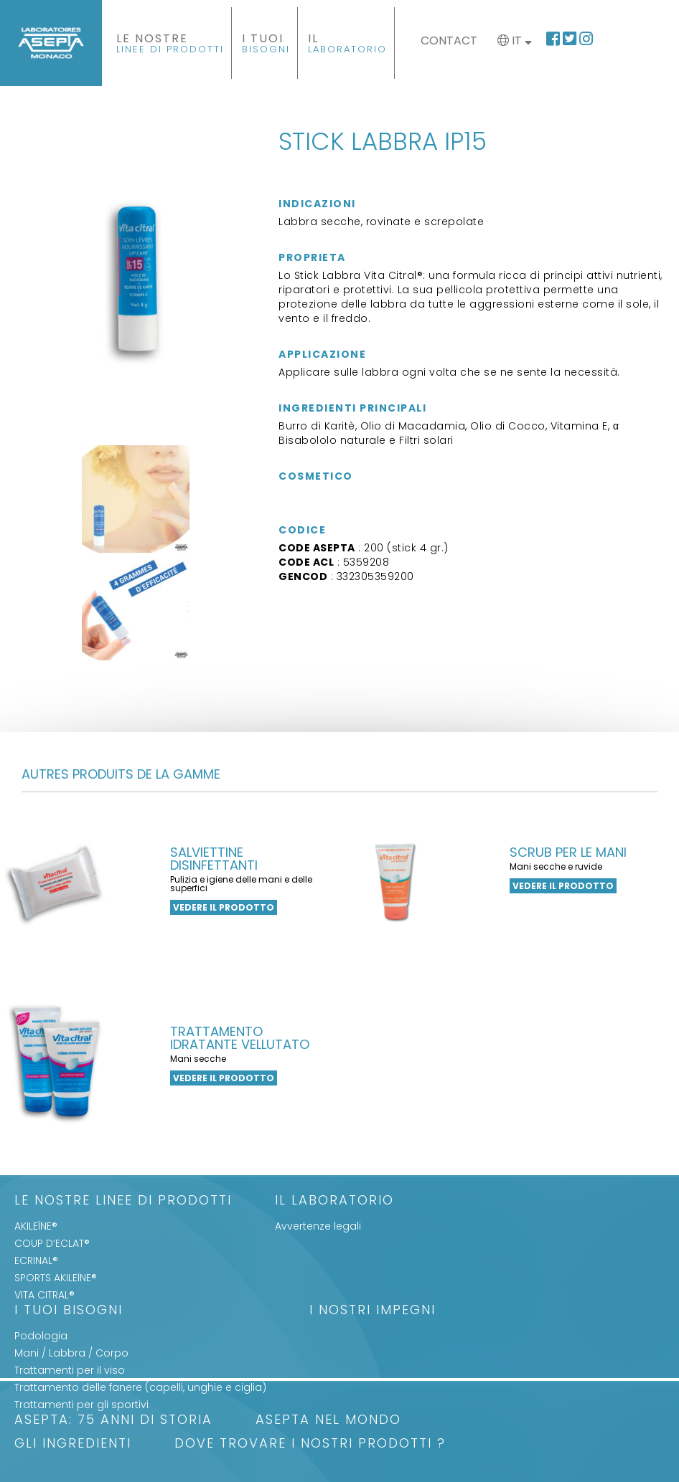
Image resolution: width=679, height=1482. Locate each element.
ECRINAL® (36, 1260)
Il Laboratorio (334, 1201)
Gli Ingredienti (72, 1444)
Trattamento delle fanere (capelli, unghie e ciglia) (140, 1387)
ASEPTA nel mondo (328, 1420)
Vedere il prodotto (223, 907)
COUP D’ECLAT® (52, 1243)
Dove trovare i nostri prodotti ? (310, 1444)
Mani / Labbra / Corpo (71, 1353)
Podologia (40, 1336)
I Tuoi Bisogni (68, 1311)
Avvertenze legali (318, 1226)
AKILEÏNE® (35, 1226)
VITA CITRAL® (44, 1295)
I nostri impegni (372, 1311)
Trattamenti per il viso (69, 1370)
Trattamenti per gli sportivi (81, 1404)
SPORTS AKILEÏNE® (55, 1277)
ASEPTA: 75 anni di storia (113, 1420)
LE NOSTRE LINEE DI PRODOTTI (123, 1201)
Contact (449, 40)
